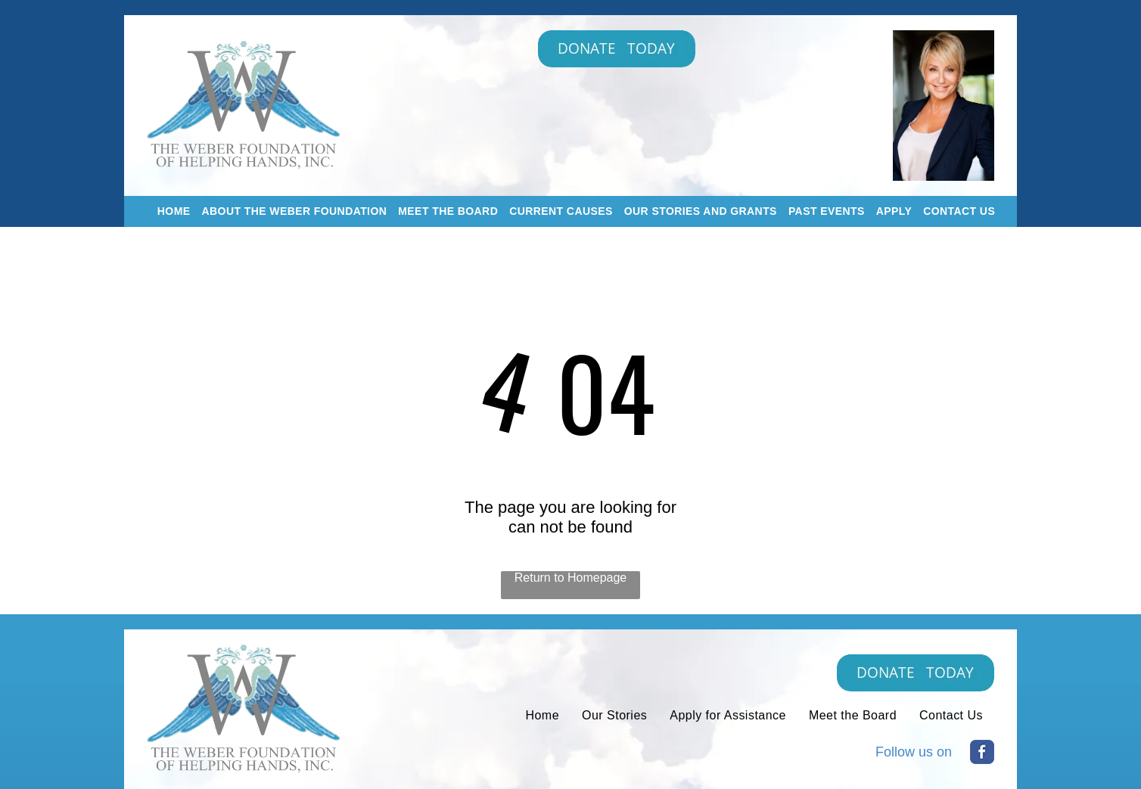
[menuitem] (168, 211)
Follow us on (913, 751)
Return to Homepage (571, 577)
